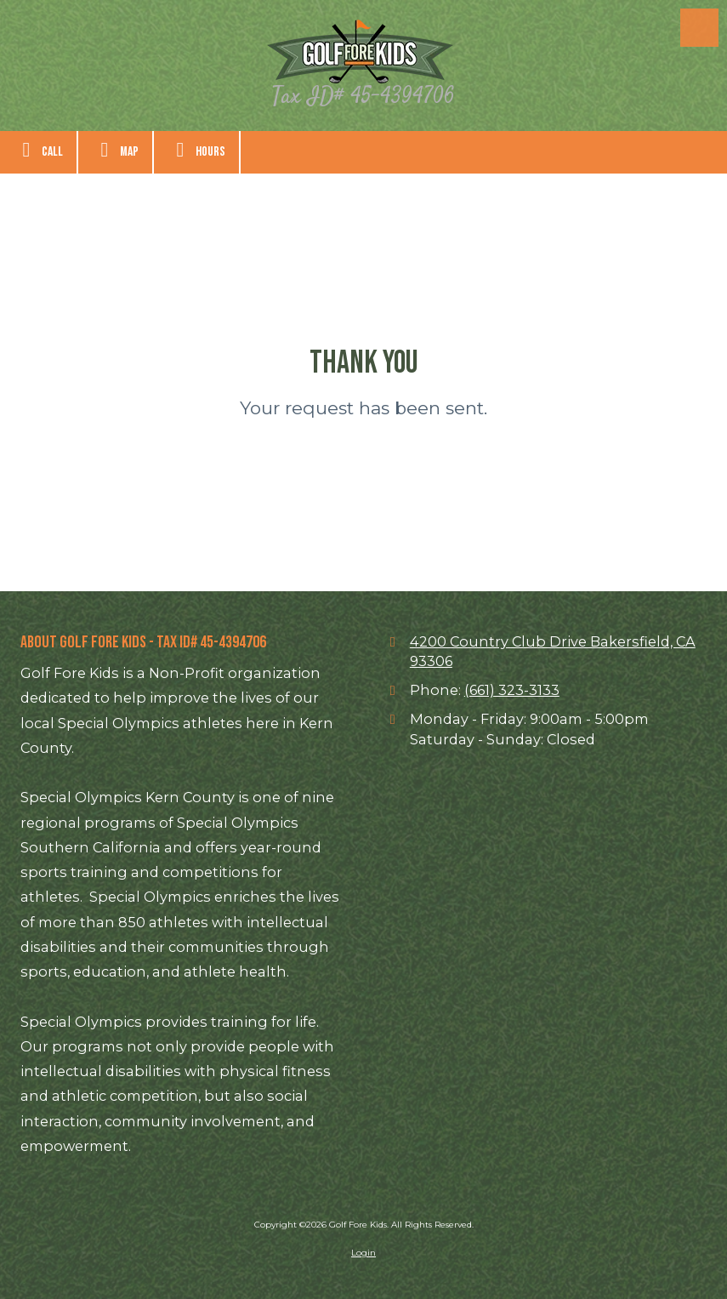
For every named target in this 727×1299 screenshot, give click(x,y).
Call (38, 150)
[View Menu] (699, 28)
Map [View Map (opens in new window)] (115, 150)
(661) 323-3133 (511, 689)
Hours (196, 150)
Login (363, 1252)
